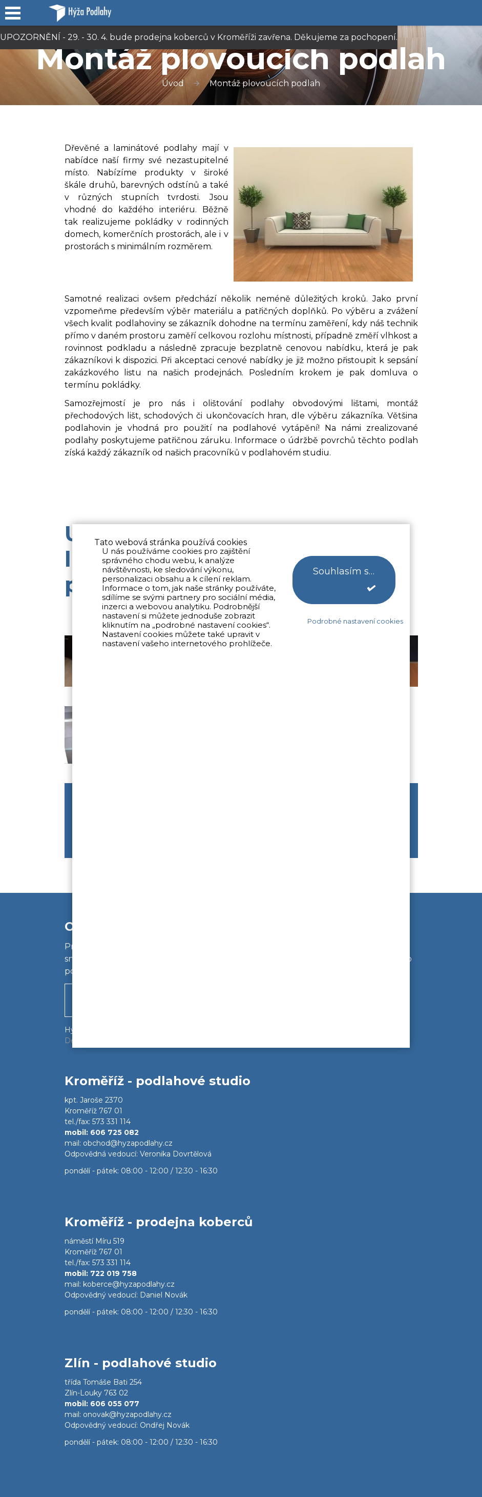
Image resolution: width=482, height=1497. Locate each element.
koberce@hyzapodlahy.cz (129, 1284)
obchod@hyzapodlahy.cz (128, 1143)
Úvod (173, 83)
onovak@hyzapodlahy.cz (127, 1414)
